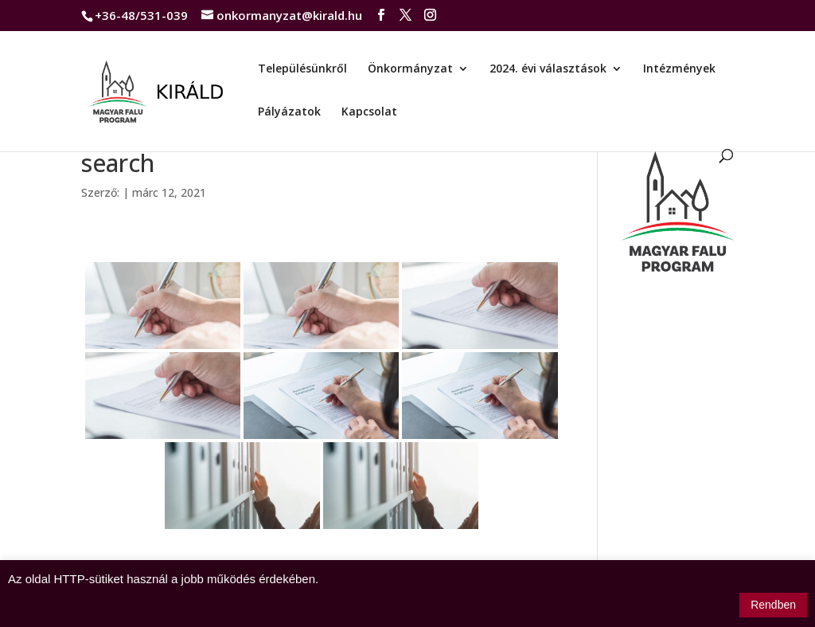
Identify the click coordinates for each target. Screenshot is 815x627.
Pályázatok (289, 112)
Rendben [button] (773, 604)
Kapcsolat (369, 112)
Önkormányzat (410, 69)
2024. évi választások (547, 69)
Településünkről (302, 69)
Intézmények (679, 69)
